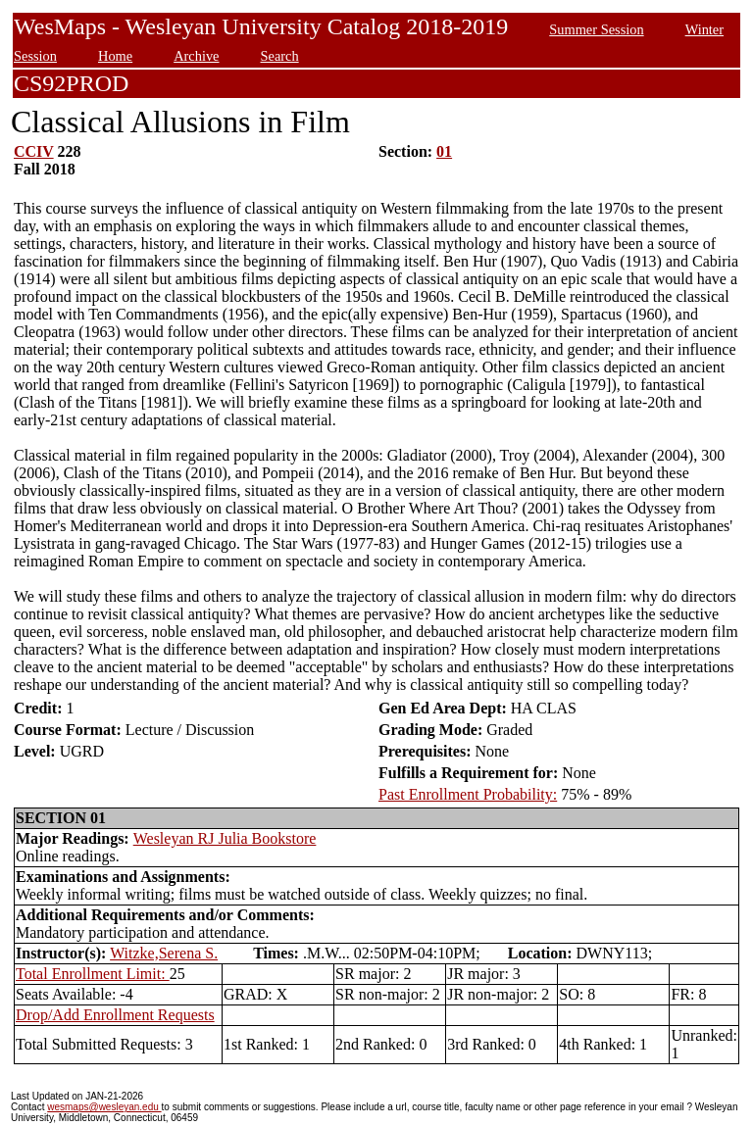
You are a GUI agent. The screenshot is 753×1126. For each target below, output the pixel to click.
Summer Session (596, 29)
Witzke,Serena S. (164, 953)
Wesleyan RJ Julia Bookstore (225, 838)
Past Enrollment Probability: (467, 794)
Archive (196, 56)
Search (280, 56)
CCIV (34, 151)
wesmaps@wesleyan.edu (104, 1107)
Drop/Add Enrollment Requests (115, 1014)
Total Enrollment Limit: (93, 973)
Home (115, 56)
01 (444, 151)
